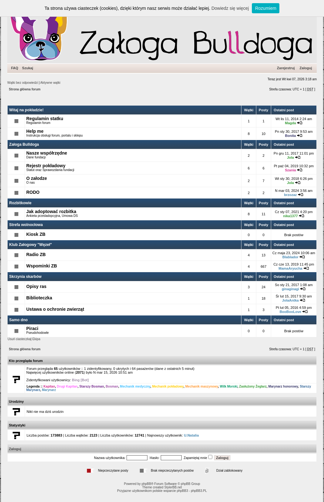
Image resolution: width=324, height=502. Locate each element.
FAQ (14, 68)
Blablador (291, 257)
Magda (290, 123)
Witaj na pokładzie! (26, 110)
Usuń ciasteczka (19, 339)
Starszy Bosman (91, 386)
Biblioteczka (39, 297)
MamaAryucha (290, 268)
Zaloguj (306, 68)
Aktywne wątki (50, 82)
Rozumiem (265, 8)
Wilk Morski (228, 386)
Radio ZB (36, 254)
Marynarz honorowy (283, 386)
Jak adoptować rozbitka (51, 211)
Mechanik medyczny (135, 386)
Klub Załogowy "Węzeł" (30, 244)
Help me (34, 131)
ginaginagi (290, 289)
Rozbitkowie (20, 203)
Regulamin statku (44, 118)
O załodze (36, 178)
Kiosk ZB (36, 234)
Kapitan (49, 386)
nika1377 (290, 216)
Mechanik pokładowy (168, 386)
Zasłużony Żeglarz (253, 386)
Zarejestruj (286, 68)
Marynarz (49, 390)
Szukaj (27, 68)
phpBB (146, 484)
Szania (290, 170)
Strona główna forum (24, 89)
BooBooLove (290, 312)
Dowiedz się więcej (230, 8)
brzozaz (290, 195)
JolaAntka (290, 300)
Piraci (32, 328)
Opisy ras (36, 286)
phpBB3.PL (199, 491)
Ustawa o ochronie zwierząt (55, 309)
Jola (290, 157)
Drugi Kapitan (67, 386)
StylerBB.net (173, 487)
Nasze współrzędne (46, 153)
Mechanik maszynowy (201, 386)
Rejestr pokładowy (45, 165)
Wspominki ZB (41, 265)
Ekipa (36, 339)
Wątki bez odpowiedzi (22, 82)
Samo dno (18, 320)
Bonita (290, 136)
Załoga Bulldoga (24, 144)
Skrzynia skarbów (25, 276)
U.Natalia (191, 435)
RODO (33, 192)
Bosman (112, 386)
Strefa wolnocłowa (26, 225)
